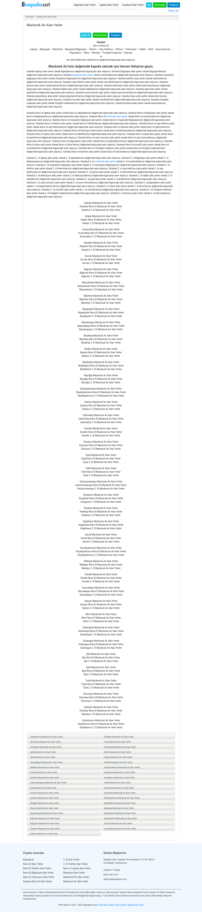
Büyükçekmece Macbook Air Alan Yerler (122, 798)
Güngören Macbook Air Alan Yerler (119, 777)
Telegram (174, 5)
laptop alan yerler (135, 905)
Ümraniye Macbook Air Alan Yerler (45, 742)
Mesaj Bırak (100, 35)
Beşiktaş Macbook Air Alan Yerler (119, 808)
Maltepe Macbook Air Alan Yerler (44, 767)
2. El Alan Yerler (71, 859)
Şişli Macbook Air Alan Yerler (43, 752)
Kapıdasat (28, 859)
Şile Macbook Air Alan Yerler (42, 757)
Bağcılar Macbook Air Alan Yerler (44, 823)
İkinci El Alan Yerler (33, 864)
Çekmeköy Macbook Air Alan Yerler (120, 793)
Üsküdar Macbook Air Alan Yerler (118, 737)
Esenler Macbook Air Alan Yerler (44, 793)
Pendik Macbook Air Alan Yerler (118, 762)
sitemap (103, 905)
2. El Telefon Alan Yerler (75, 864)
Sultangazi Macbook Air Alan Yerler (45, 747)
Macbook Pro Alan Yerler (76, 877)
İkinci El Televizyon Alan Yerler (38, 877)
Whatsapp (160, 5)
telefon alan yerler (117, 905)
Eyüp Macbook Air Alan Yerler (43, 788)
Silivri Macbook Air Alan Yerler (117, 752)
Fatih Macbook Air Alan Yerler (117, 782)
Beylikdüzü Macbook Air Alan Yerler (120, 803)
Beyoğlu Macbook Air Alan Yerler (44, 803)
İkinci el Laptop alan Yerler (77, 868)
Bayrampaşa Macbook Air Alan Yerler (46, 813)
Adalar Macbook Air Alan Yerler (44, 834)
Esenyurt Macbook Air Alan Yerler (119, 788)
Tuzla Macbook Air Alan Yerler (117, 742)
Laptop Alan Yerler (108, 5)
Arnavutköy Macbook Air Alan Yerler (120, 829)
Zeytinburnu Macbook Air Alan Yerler (46, 737)
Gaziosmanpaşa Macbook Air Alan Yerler (48, 782)
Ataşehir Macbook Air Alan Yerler (44, 829)
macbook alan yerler (82, 75)
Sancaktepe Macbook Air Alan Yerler (46, 762)
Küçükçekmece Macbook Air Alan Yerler (122, 767)
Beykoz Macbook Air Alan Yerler (44, 808)
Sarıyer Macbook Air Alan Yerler (118, 757)
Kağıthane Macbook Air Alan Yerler (119, 772)
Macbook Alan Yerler (74, 872)
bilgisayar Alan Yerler (85, 5)
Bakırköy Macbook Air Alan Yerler (45, 818)
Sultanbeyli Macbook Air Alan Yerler (120, 747)
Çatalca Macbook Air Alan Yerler (44, 798)
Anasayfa (29, 17)
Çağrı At (86, 35)
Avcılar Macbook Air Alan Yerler (118, 823)
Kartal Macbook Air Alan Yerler (43, 772)
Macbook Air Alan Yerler (46, 17)
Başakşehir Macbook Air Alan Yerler (120, 813)
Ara (149, 5)
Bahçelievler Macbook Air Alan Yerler (120, 818)
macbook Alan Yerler (133, 5)
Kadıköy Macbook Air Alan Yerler (44, 777)
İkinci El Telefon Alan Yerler (37, 868)
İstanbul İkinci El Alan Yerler (37, 881)
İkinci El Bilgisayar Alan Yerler (38, 872)
